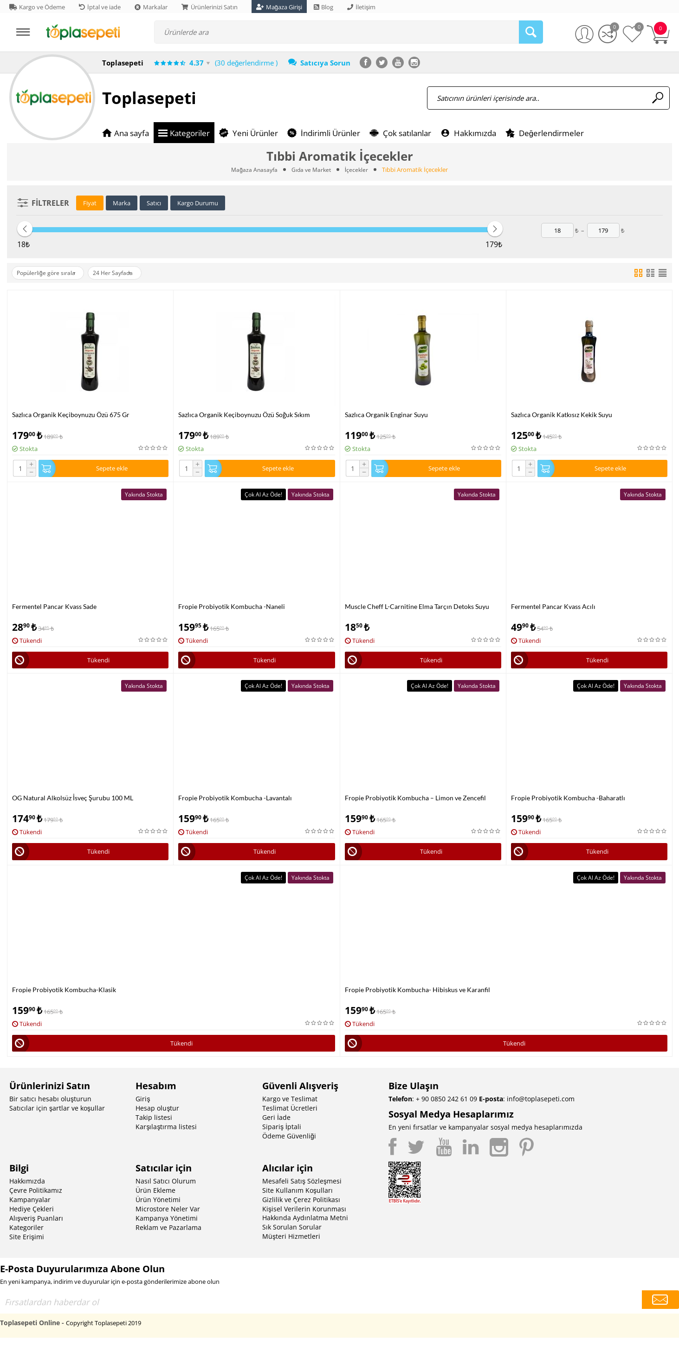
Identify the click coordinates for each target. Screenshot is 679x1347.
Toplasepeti (149, 98)
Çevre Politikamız (35, 1199)
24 (126, 273)
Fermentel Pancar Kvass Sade (54, 609)
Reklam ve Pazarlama (168, 1236)
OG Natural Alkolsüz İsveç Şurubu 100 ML (72, 802)
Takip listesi (154, 1126)
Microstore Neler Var (168, 1218)
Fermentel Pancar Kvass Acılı (553, 609)
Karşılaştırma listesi (166, 1135)
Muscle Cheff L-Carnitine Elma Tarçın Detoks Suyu (417, 609)
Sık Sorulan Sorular (292, 1236)
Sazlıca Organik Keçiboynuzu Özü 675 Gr (70, 414)
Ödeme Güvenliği (289, 1145)
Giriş (143, 1108)
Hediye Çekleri (31, 1218)
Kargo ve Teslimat (289, 1108)
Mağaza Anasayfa (253, 169)
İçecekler (358, 169)
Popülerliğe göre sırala (51, 273)
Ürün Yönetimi (158, 1208)
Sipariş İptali (281, 1135)
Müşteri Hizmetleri (291, 1245)
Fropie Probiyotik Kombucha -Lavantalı (235, 802)
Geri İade (276, 1126)
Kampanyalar (30, 1208)
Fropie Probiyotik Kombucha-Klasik (64, 996)
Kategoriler (26, 1236)
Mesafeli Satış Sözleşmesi (302, 1190)
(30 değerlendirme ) (246, 62)
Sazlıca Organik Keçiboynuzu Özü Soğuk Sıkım (244, 414)
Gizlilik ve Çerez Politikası (301, 1208)
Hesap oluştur (157, 1117)
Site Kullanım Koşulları (297, 1199)
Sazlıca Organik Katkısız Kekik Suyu (561, 414)
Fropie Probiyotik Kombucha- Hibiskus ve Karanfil (417, 996)
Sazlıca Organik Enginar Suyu (386, 414)
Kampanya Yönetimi (167, 1227)
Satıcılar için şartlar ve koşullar (57, 1117)
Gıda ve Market (311, 169)
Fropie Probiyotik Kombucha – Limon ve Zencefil (415, 802)
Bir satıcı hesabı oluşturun (50, 1108)
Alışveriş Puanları (36, 1227)
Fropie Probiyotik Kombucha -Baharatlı (568, 802)
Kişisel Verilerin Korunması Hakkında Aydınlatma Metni (305, 1222)
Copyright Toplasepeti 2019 (103, 1332)
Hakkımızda (27, 1190)
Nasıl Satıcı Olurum (166, 1190)
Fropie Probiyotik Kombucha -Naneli (231, 609)
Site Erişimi (26, 1246)
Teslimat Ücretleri (289, 1117)
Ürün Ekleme (155, 1199)
